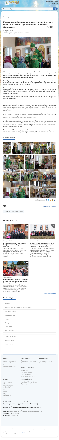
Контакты (55, 3)
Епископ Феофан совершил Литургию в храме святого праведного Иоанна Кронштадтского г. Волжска (15, 281)
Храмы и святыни (10, 315)
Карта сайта (8, 326)
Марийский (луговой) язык (29, 382)
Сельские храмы (26, 374)
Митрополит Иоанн (10, 311)
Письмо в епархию (52, 1)
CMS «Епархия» (26, 433)
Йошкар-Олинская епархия (29, 361)
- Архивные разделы (11, 336)
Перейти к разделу (50, 293)
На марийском (9, 323)
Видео (5, 391)
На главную (6, 17)
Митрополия (25, 358)
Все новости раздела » (49, 206)
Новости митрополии (9, 361)
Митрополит (43, 358)
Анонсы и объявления (10, 363)
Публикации (7, 395)
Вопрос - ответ (9, 344)
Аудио (5, 393)
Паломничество (9, 340)
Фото (4, 389)
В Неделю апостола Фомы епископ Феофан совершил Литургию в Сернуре (14, 244)
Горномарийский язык (27, 384)
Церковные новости (9, 365)
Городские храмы (26, 372)
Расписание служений (45, 361)
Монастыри (24, 370)
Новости (7, 303)
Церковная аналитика (9, 366)
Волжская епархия (26, 363)
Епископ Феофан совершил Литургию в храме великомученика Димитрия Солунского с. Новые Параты (42, 244)
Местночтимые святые (28, 376)
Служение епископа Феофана (14, 211)
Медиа (7, 319)
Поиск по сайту (9, 330)
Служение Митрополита (46, 363)
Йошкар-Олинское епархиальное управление (18, 307)
